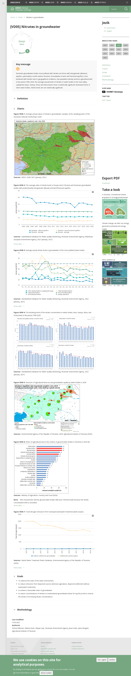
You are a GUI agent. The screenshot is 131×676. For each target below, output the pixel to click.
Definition (106, 65)
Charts (105, 68)
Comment (106, 76)
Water (20, 17)
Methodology (108, 79)
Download (106, 183)
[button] (127, 2)
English (109, 31)
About (43, 646)
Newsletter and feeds (48, 654)
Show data (18, 244)
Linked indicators (77, 646)
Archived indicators (78, 649)
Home (12, 17)
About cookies (46, 673)
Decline (112, 660)
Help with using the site (48, 649)
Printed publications (47, 651)
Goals (104, 72)
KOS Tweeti (106, 100)
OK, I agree (102, 660)
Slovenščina (111, 28)
